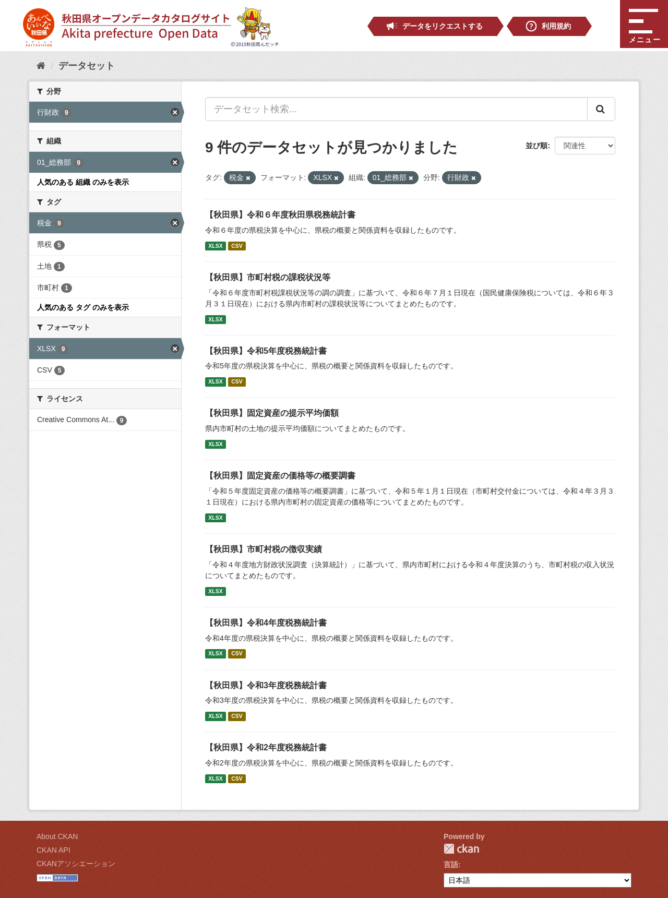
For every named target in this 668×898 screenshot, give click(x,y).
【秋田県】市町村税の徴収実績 (263, 549)
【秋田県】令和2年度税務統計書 (266, 747)
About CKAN (57, 836)
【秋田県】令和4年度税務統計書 (266, 622)
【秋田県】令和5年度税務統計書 (266, 350)
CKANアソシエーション (76, 863)
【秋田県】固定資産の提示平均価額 (272, 413)
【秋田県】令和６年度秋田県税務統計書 (280, 214)
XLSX (215, 246)
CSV (237, 246)
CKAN (461, 848)
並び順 (536, 145)
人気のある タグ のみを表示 (83, 307)
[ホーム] (41, 66)
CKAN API (53, 850)
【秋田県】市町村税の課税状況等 (267, 277)
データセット (86, 66)
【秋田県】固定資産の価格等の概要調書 (280, 475)
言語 (451, 864)
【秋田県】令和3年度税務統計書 (266, 685)
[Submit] (601, 109)
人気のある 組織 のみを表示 (83, 182)
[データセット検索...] (396, 109)
